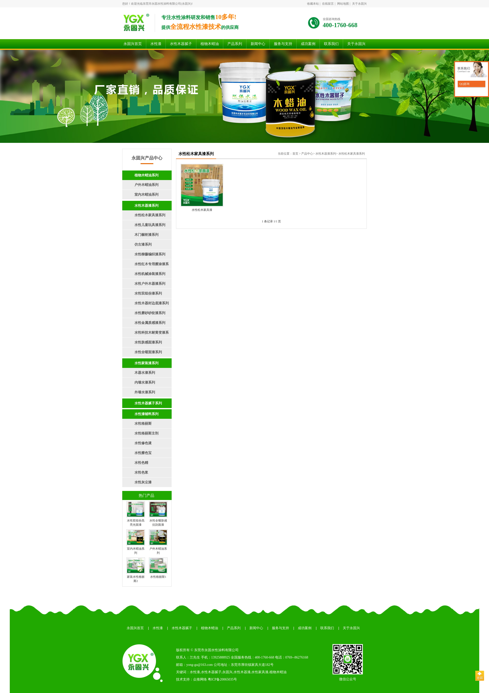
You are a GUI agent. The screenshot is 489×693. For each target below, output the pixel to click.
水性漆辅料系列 (146, 414)
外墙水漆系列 (144, 392)
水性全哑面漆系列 (148, 352)
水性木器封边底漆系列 (151, 303)
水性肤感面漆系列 (148, 342)
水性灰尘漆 (143, 482)
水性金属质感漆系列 (149, 323)
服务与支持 (283, 44)
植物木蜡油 (209, 44)
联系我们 (331, 44)
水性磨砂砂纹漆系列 (149, 313)
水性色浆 (141, 472)
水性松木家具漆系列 (149, 215)
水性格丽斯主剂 (146, 433)
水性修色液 (143, 443)
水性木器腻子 (181, 44)
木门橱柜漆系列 (146, 235)
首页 (295, 153)
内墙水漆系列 (144, 382)
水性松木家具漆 (202, 210)
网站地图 (343, 3)
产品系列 (234, 44)
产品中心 (307, 153)
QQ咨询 (464, 84)
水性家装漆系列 (146, 363)
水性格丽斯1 (158, 577)
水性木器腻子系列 (148, 403)
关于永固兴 (359, 3)
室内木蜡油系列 (146, 194)
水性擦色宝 (143, 453)
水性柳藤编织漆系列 (149, 254)
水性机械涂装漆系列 (149, 274)
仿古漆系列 (143, 244)
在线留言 (328, 3)
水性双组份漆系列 (148, 293)
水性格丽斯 (143, 423)
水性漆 (155, 44)
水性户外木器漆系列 (149, 283)
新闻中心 (258, 44)
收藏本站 (313, 3)
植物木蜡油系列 (146, 175)
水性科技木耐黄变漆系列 (145, 334)
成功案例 (308, 44)
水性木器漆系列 (146, 205)
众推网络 (200, 679)
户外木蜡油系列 (146, 185)
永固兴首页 (132, 44)
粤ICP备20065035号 (222, 679)
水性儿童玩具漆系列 (149, 225)
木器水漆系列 (144, 373)
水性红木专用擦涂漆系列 (145, 265)
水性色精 (141, 463)
